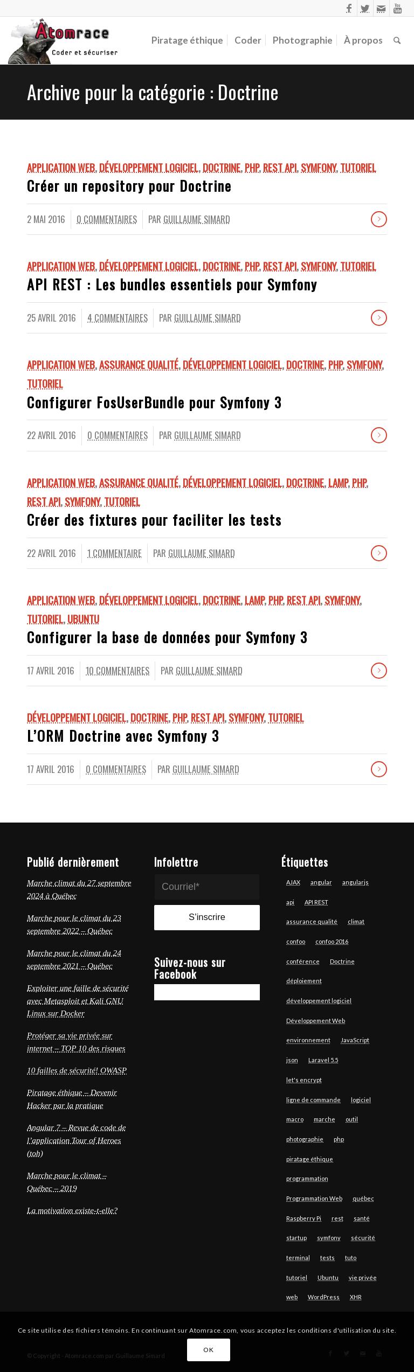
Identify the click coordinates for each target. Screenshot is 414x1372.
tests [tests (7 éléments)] (327, 1257)
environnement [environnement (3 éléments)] (308, 1039)
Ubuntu (83, 618)
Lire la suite (379, 219)
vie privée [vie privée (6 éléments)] (363, 1277)
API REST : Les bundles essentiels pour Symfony (172, 284)
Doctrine (221, 167)
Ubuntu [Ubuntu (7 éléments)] (328, 1277)
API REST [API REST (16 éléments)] (316, 902)
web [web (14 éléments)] (292, 1296)
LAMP (338, 482)
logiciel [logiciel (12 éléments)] (361, 1099)
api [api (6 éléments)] (290, 902)
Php (252, 167)
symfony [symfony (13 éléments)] (329, 1237)
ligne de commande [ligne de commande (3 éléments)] (313, 1099)
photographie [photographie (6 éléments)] (304, 1139)
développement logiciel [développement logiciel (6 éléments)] (318, 1000)
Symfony (318, 167)
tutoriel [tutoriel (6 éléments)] (296, 1277)
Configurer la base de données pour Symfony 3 (167, 636)
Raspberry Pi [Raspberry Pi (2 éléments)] (303, 1218)
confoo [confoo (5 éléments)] (295, 941)
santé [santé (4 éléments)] (362, 1218)
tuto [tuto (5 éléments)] (350, 1257)
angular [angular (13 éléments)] (321, 882)
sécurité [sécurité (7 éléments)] (363, 1237)
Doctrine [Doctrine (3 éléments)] (342, 961)
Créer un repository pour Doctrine (129, 185)
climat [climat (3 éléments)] (356, 921)
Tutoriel (358, 167)
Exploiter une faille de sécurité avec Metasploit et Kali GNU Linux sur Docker (78, 1000)
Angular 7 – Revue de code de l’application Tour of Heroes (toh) (76, 1140)
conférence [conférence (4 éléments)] (303, 961)
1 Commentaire (114, 553)
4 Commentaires (117, 317)
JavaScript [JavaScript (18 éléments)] (355, 1039)
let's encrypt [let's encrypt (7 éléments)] (304, 1079)
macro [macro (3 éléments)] (294, 1119)
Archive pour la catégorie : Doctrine (153, 91)
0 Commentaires (107, 219)
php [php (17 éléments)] (339, 1139)
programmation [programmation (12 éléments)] (307, 1178)
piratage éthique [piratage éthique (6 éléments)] (309, 1158)
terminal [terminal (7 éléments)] (298, 1257)
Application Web (61, 167)
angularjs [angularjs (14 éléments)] (355, 882)
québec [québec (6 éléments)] (363, 1198)
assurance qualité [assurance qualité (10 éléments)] (311, 921)
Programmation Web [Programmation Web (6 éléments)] (314, 1198)
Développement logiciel (148, 167)
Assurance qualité (138, 364)
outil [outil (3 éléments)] (352, 1119)
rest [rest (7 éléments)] (337, 1218)
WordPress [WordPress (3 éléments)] (324, 1296)
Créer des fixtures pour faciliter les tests (154, 519)
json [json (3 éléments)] (292, 1059)
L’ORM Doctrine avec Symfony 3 (123, 735)
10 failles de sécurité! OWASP (77, 1070)
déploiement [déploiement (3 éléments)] (304, 980)
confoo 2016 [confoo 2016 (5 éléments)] (331, 941)
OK (208, 1350)
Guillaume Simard (196, 219)
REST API (279, 167)
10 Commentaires (117, 670)
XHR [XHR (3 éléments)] (356, 1296)
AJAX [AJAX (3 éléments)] (293, 882)
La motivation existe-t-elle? (72, 1210)
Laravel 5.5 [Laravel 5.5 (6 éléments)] (323, 1059)
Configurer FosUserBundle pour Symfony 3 (154, 402)
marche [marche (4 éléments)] (324, 1119)
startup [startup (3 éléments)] (296, 1237)
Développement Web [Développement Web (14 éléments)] (315, 1020)
